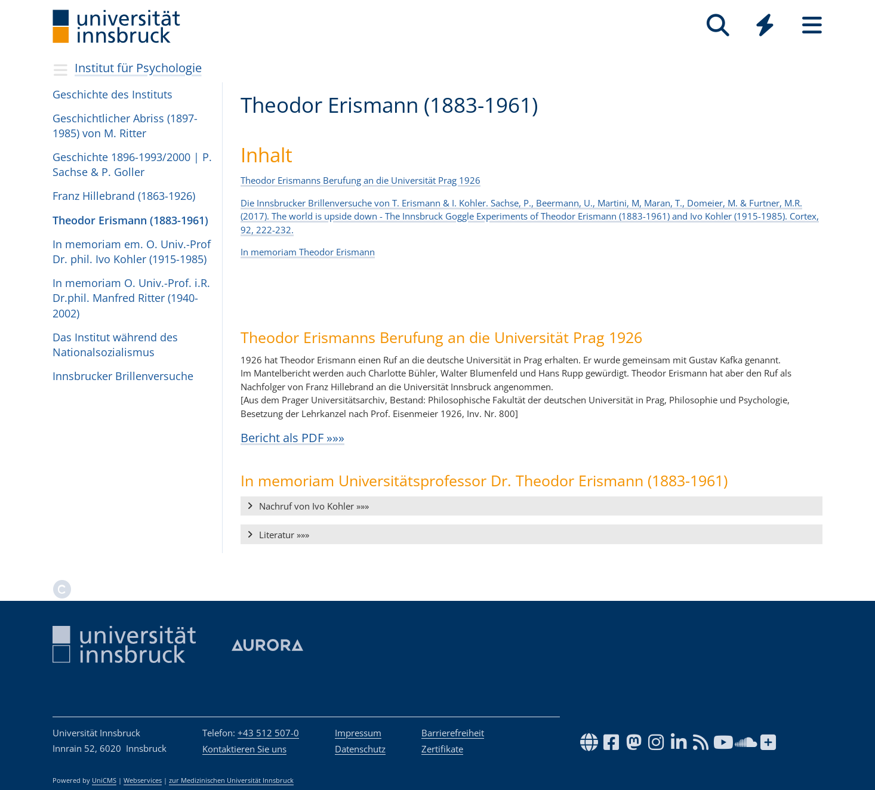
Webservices (143, 780)
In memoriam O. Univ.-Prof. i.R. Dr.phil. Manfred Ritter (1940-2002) (131, 298)
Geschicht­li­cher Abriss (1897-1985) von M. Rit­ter (125, 125)
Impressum (358, 733)
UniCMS (104, 780)
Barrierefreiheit (452, 733)
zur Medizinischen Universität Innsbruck (231, 780)
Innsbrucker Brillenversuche (123, 376)
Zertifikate (442, 749)
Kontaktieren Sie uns (244, 749)
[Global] (765, 26)
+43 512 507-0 (268, 733)
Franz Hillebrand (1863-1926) (124, 196)
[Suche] (717, 25)
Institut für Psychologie (138, 68)
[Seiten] (812, 25)
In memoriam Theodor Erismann (308, 252)
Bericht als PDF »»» (292, 438)
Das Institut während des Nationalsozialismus (115, 344)
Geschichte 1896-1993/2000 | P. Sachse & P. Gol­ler (132, 164)
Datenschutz (360, 749)
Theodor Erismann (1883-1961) (130, 220)
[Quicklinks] (764, 25)
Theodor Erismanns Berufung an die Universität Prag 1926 (360, 180)
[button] (531, 506)
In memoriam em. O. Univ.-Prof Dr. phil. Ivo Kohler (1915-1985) (132, 251)
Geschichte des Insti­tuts (112, 94)
